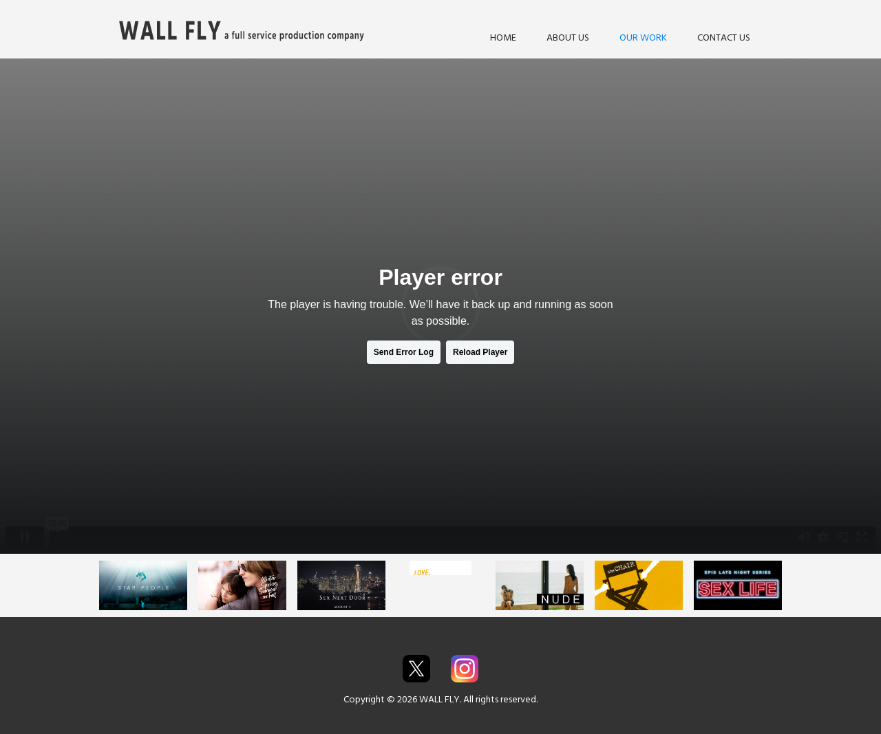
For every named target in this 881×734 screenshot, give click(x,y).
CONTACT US (723, 37)
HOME (503, 37)
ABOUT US (567, 37)
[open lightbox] (143, 585)
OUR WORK (643, 37)
